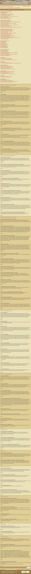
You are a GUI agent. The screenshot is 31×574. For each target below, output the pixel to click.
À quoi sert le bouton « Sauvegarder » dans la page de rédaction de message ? (10, 37)
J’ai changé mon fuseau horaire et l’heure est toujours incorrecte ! (8, 23)
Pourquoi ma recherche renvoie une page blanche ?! (6, 67)
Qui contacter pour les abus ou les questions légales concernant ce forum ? (9, 81)
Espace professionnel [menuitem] (10, 6)
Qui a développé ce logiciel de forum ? (5, 79)
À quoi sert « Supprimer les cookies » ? (5, 18)
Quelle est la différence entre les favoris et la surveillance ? (7, 71)
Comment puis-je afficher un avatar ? (4, 25)
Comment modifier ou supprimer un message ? (6, 30)
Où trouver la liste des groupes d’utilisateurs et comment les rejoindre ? (9, 52)
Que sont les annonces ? (3, 45)
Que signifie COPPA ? (3, 13)
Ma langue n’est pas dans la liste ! (4, 24)
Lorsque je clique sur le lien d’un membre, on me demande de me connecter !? (10, 27)
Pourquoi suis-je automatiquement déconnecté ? (6, 17)
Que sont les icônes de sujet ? (4, 47)
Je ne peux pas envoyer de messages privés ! (6, 58)
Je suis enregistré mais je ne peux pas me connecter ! (6, 14)
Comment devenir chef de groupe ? (4, 53)
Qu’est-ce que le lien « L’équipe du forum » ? (5, 55)
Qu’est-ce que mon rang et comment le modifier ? (6, 26)
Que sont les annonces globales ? (4, 44)
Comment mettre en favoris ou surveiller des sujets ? (6, 72)
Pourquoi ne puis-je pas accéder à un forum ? (6, 34)
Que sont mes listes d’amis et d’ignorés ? (5, 62)
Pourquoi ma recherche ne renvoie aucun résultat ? (6, 66)
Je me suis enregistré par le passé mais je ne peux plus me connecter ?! (9, 16)
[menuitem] (6, 6)
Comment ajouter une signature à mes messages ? (6, 31)
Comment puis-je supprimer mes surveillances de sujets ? (7, 73)
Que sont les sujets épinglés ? (4, 46)
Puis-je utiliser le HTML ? (3, 42)
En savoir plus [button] (12, 572)
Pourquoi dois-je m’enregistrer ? (4, 12)
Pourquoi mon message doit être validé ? (5, 38)
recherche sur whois (21, 552)
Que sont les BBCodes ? (3, 41)
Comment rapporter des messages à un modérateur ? (6, 36)
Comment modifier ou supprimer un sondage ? (6, 33)
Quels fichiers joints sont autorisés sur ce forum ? (6, 76)
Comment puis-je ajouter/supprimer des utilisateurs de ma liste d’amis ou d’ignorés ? (10, 63)
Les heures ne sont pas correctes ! (4, 22)
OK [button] (25, 571)
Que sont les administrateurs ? (4, 50)
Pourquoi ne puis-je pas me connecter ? (5, 15)
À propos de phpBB (14, 540)
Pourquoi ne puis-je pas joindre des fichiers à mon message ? (7, 35)
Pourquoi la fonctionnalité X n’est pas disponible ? (6, 80)
